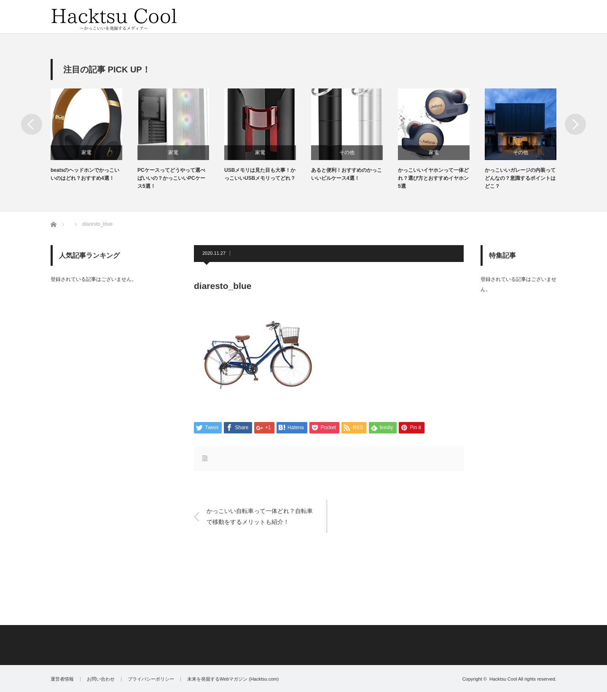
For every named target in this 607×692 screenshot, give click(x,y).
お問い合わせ (101, 679)
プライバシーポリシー (151, 679)
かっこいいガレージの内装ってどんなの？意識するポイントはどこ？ (520, 178)
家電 (86, 152)
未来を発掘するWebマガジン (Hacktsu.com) (233, 679)
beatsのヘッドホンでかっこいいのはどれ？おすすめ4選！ (85, 174)
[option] (94, 135)
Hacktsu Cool (503, 678)
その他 (347, 152)
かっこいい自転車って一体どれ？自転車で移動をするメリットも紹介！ (260, 516)
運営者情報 (62, 679)
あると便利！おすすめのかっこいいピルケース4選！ (346, 174)
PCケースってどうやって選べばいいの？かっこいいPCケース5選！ (171, 178)
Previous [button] (31, 124)
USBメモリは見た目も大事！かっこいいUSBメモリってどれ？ (259, 174)
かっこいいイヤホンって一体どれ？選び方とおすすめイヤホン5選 (433, 178)
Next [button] (575, 124)
